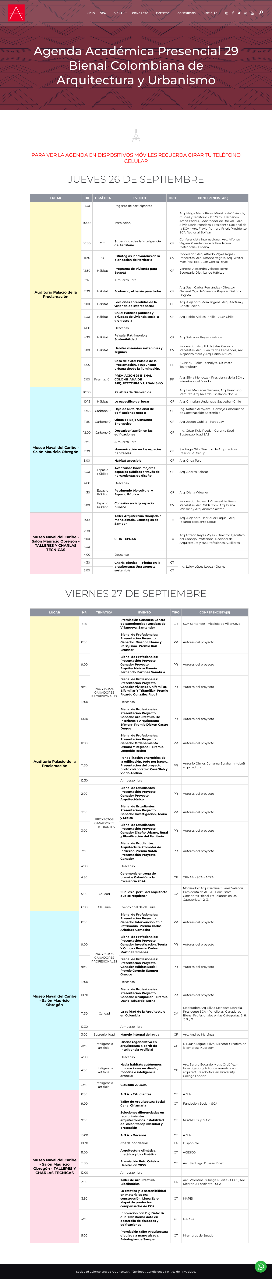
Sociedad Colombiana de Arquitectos (102, 1271)
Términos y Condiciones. (148, 1271)
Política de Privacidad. (180, 1271)
